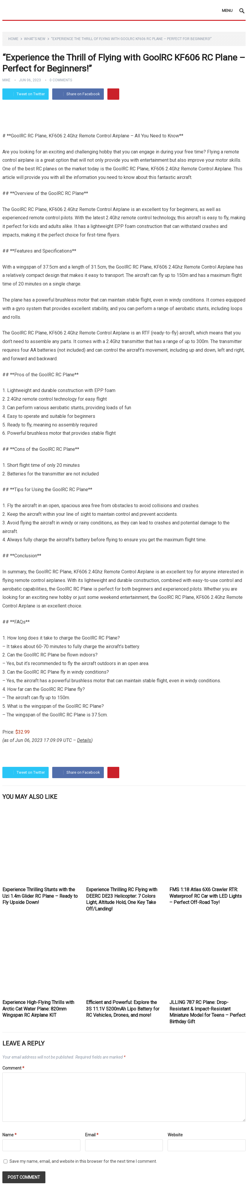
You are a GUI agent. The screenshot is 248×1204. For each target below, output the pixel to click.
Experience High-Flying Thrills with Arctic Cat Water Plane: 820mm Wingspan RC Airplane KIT (38, 1009)
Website (175, 1134)
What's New (34, 39)
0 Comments (61, 80)
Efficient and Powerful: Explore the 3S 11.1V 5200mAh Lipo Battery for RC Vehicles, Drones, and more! (122, 1009)
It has (80, 226)
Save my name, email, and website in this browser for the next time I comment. (83, 1161)
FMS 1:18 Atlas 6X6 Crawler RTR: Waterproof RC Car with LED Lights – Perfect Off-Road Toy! (205, 896)
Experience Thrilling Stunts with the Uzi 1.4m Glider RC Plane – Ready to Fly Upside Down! (40, 896)
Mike (6, 80)
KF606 (56, 209)
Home (13, 39)
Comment (13, 1068)
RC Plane (139, 169)
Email (91, 1134)
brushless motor (72, 300)
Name (9, 1134)
